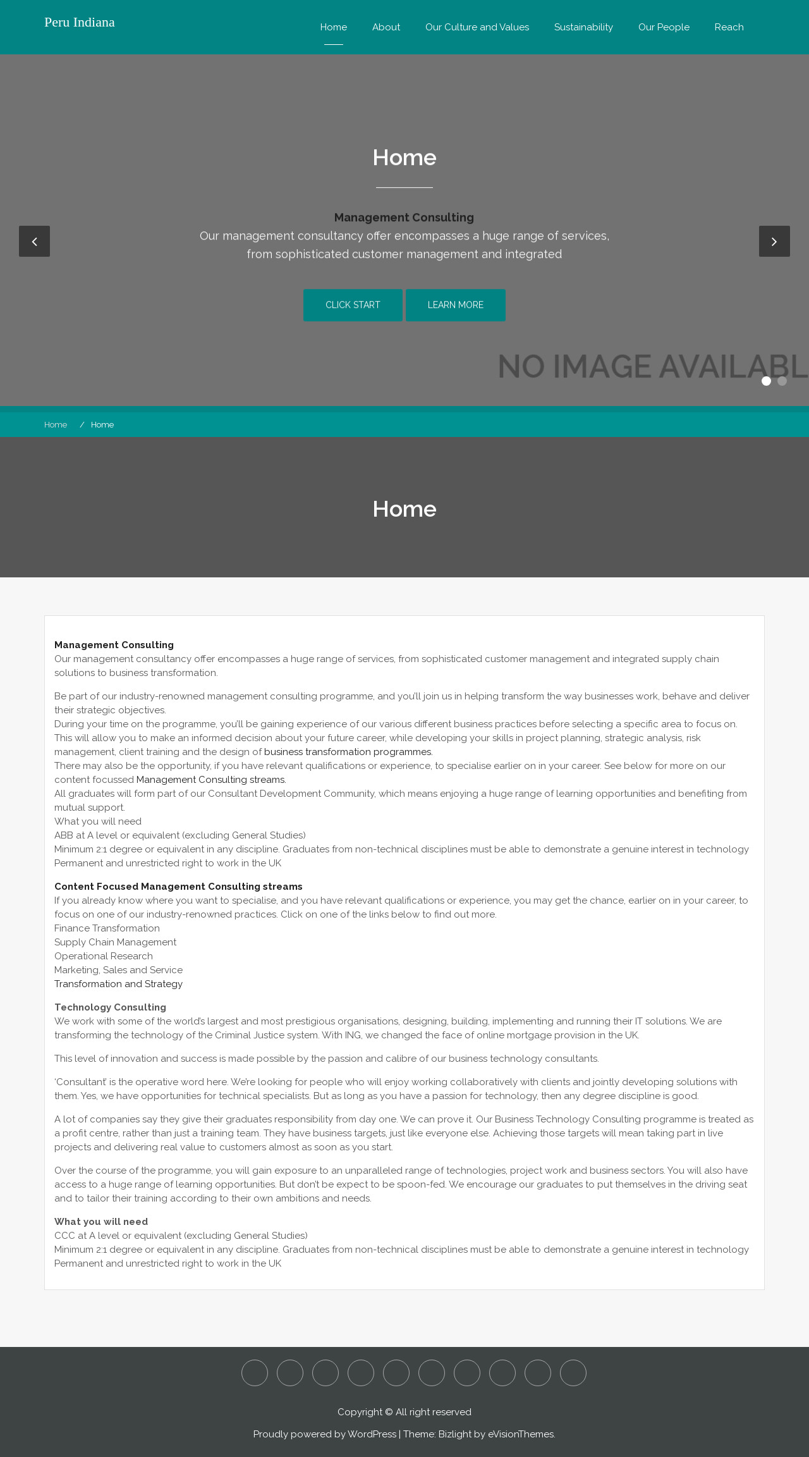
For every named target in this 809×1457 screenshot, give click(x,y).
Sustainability (583, 27)
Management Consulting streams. (211, 779)
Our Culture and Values (477, 27)
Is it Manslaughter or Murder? (396, 1373)
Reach (729, 27)
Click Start (352, 314)
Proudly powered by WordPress (324, 1434)
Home (333, 27)
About (386, 27)
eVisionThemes (521, 1434)
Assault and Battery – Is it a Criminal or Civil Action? (290, 1373)
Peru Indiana (79, 22)
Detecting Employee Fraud (325, 1373)
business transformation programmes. (348, 752)
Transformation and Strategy (118, 984)
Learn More (456, 314)
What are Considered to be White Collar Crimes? (573, 1373)
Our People (664, 27)
